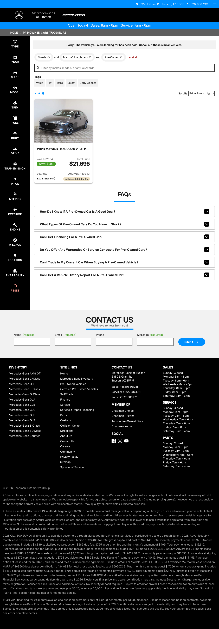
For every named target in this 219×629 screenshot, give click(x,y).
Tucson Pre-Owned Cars (127, 421)
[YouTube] (126, 441)
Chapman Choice (123, 410)
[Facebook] (114, 441)
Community (67, 451)
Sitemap (65, 462)
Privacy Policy (69, 456)
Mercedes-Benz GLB (22, 404)
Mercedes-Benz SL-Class (25, 430)
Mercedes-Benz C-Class (24, 378)
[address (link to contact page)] (160, 4)
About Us (66, 436)
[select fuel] (15, 120)
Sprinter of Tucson (72, 467)
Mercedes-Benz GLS (22, 420)
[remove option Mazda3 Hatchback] (77, 57)
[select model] (15, 89)
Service (65, 404)
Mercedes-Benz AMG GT (25, 373)
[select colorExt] (15, 211)
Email (65, 334)
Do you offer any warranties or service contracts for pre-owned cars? (124, 249)
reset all (133, 57)
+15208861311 (129, 386)
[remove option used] (113, 57)
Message (150, 334)
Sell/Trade (66, 394)
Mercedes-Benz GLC (22, 410)
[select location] (15, 257)
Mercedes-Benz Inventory (76, 378)
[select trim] (15, 105)
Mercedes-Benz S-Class (24, 425)
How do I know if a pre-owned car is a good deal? (124, 211)
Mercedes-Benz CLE (22, 384)
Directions (66, 430)
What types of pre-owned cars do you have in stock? (124, 224)
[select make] (15, 74)
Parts (63, 415)
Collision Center (70, 425)
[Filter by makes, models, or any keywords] (124, 68)
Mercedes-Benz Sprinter (24, 436)
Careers (65, 446)
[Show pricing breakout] (46, 179)
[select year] (15, 59)
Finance (65, 399)
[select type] (15, 44)
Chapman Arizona (123, 416)
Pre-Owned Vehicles (73, 384)
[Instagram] (120, 441)
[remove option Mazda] (43, 57)
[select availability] (15, 272)
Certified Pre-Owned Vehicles (79, 389)
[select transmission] (15, 166)
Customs (66, 420)
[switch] (215, 4)
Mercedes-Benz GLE (22, 415)
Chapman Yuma (122, 426)
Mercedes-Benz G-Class (24, 394)
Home (14, 32)
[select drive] (15, 150)
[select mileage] (15, 242)
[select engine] (15, 227)
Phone (100, 334)
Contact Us (67, 441)
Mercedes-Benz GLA (22, 399)
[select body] (15, 135)
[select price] (15, 181)
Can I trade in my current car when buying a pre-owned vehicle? (124, 262)
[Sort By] (201, 93)
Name (25, 334)
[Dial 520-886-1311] (197, 4)
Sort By (183, 93)
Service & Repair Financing (77, 410)
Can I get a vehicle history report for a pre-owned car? (124, 275)
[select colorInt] (15, 196)
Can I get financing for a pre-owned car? (124, 236)
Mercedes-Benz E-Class (24, 389)
